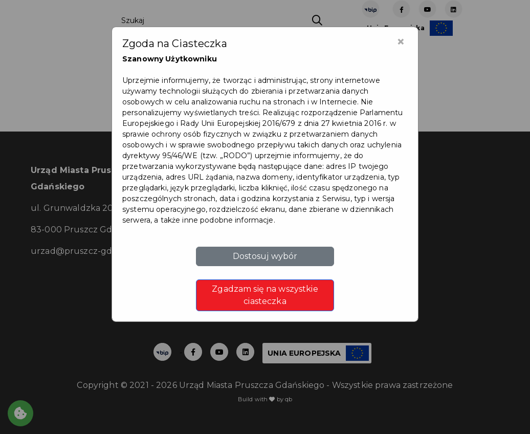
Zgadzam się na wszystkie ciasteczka (265, 295)
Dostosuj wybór (265, 256)
